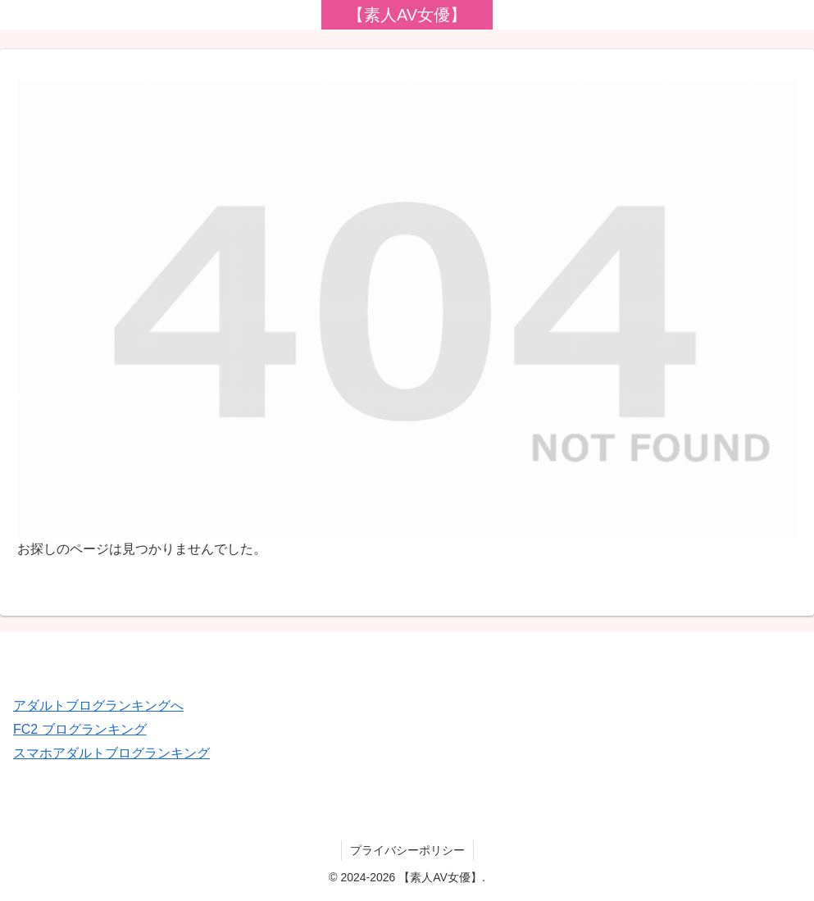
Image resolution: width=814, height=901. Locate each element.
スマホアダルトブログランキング (111, 753)
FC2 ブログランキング (80, 729)
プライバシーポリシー (407, 850)
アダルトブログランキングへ (98, 705)
